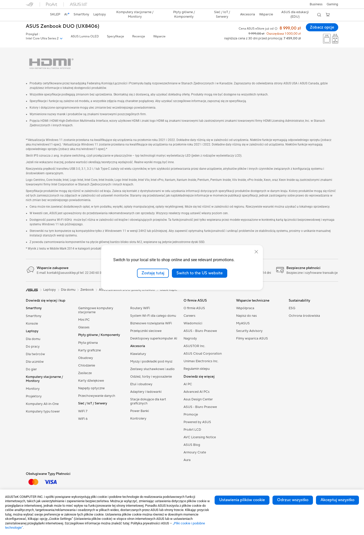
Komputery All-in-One (42, 404)
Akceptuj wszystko (337, 499)
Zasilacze (85, 373)
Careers (189, 316)
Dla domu (33, 339)
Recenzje (138, 36)
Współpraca (245, 308)
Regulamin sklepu (197, 369)
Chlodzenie (86, 365)
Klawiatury (138, 354)
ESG (292, 308)
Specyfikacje (115, 36)
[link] (34, 15)
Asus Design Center (198, 399)
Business (316, 4)
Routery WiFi (140, 308)
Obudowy (85, 358)
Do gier (31, 369)
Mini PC (84, 320)
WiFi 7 (82, 411)
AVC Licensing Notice (200, 437)
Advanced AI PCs (197, 392)
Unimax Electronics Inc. (201, 361)
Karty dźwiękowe (91, 381)
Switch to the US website (199, 273)
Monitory (33, 389)
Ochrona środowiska (304, 316)
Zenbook (87, 290)
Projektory (34, 396)
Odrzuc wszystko (292, 499)
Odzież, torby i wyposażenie (151, 377)
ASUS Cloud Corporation (203, 354)
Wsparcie (159, 36)
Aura (187, 460)
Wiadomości (193, 323)
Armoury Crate (195, 452)
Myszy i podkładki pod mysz (151, 361)
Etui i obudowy (141, 384)
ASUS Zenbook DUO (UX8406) (62, 26)
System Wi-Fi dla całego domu (153, 316)
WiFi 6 (82, 419)
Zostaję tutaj (153, 273)
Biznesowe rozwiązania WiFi (151, 323)
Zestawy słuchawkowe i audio (152, 369)
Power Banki (139, 411)
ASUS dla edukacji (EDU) (295, 14)
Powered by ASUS (197, 422)
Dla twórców (35, 354)
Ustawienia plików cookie (242, 499)
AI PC (188, 384)
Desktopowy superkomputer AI (153, 338)
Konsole (32, 324)
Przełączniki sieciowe (146, 331)
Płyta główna (88, 343)
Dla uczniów (35, 362)
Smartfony (33, 316)
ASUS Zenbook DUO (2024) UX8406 (127, 290)
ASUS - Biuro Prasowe (200, 331)
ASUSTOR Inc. (194, 346)
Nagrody (190, 338)
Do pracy (33, 347)
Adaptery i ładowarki (146, 392)
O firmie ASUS (194, 308)
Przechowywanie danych (96, 396)
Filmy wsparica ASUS (252, 338)
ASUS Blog (192, 445)
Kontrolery (138, 419)
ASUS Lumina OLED (85, 36)
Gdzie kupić (168, 290)
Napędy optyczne (91, 388)
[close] (256, 252)
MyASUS (243, 323)
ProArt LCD (192, 430)
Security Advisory (249, 331)
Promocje (191, 414)
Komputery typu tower (43, 411)
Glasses (83, 327)
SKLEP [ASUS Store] (55, 14)
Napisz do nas (246, 316)
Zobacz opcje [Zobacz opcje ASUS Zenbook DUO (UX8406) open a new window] (322, 27)
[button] (332, 4)
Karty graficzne (89, 350)
